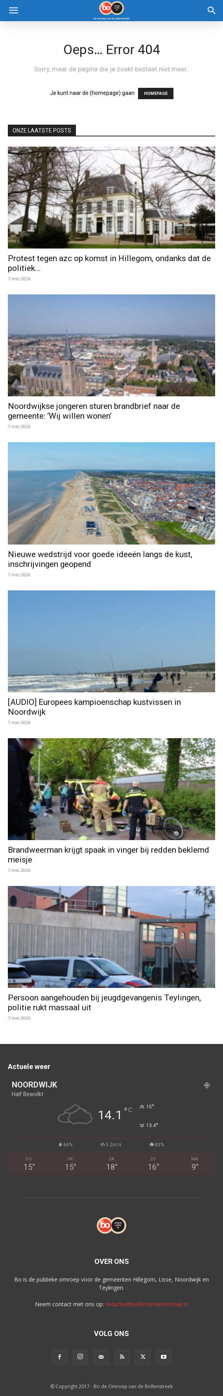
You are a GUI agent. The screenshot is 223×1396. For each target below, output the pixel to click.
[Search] (212, 10)
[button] (13, 10)
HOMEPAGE (156, 93)
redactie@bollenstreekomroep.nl (146, 1304)
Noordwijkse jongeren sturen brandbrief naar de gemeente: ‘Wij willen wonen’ (94, 411)
